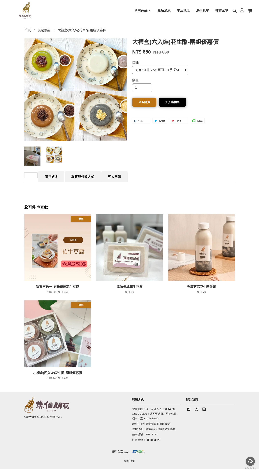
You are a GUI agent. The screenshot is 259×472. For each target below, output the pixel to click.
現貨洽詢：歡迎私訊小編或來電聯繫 (153, 432)
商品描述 (51, 180)
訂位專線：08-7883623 (146, 443)
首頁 (27, 33)
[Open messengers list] (250, 461)
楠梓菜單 (221, 12)
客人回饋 (114, 180)
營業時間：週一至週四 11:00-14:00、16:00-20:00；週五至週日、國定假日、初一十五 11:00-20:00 (155, 417)
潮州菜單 (202, 12)
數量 (135, 83)
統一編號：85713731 (145, 437)
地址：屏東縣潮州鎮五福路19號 (151, 426)
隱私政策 (129, 464)
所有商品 (143, 12)
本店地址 (183, 12)
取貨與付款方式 (82, 180)
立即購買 (144, 105)
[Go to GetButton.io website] (250, 468)
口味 (135, 66)
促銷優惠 (44, 33)
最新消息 (164, 12)
